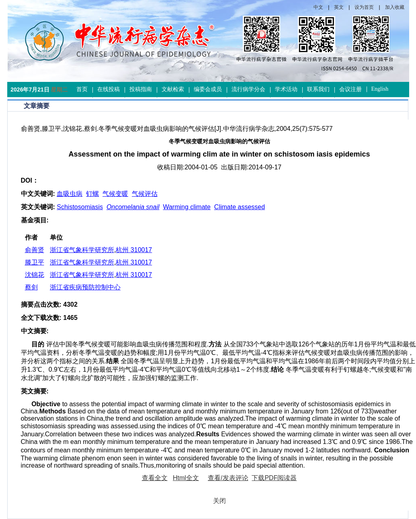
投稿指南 (140, 89)
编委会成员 (208, 89)
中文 (318, 7)
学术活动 (286, 89)
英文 (339, 7)
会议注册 (350, 89)
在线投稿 (108, 89)
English (380, 89)
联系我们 (318, 89)
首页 (82, 89)
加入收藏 (394, 7)
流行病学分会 (248, 89)
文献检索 (173, 89)
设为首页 (364, 7)
